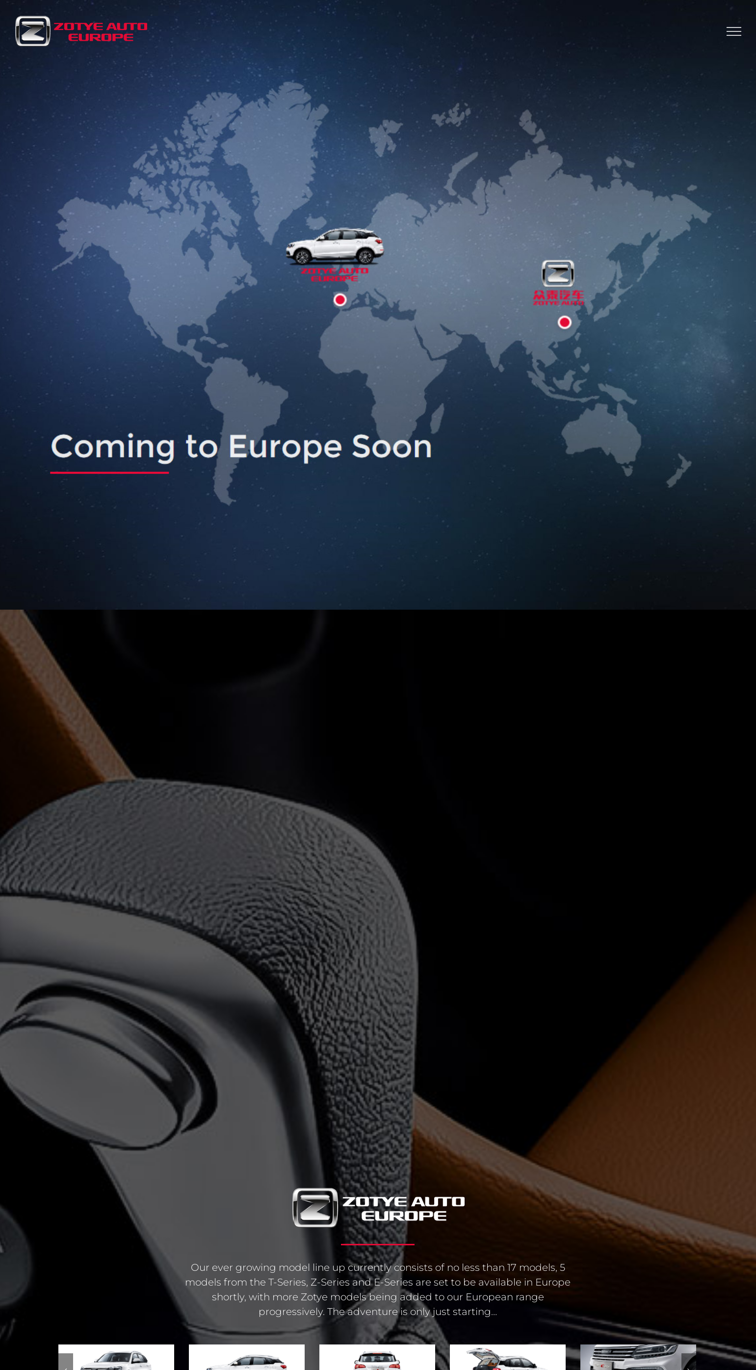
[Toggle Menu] (734, 31)
